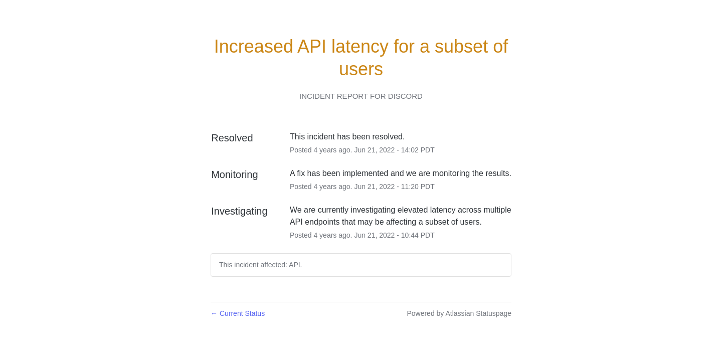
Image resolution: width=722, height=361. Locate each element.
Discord (405, 96)
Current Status (238, 313)
